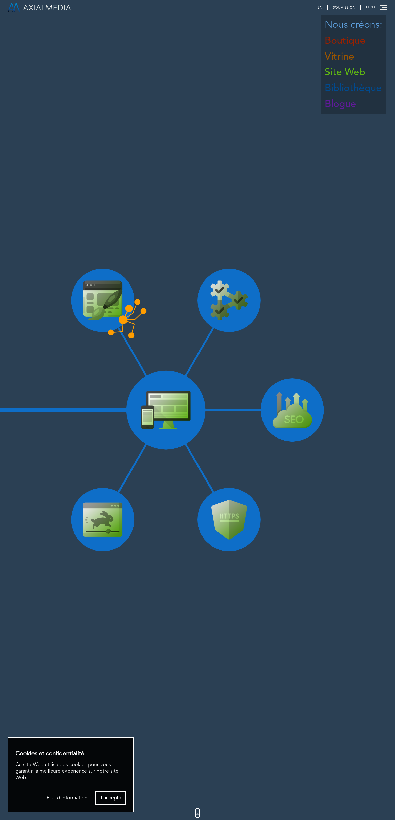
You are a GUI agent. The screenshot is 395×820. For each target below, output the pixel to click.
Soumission (344, 7)
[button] (375, 8)
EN (319, 7)
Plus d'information (67, 798)
